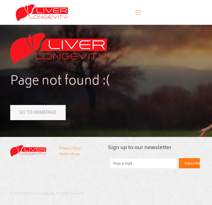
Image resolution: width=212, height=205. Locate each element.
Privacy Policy (70, 148)
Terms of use (69, 154)
